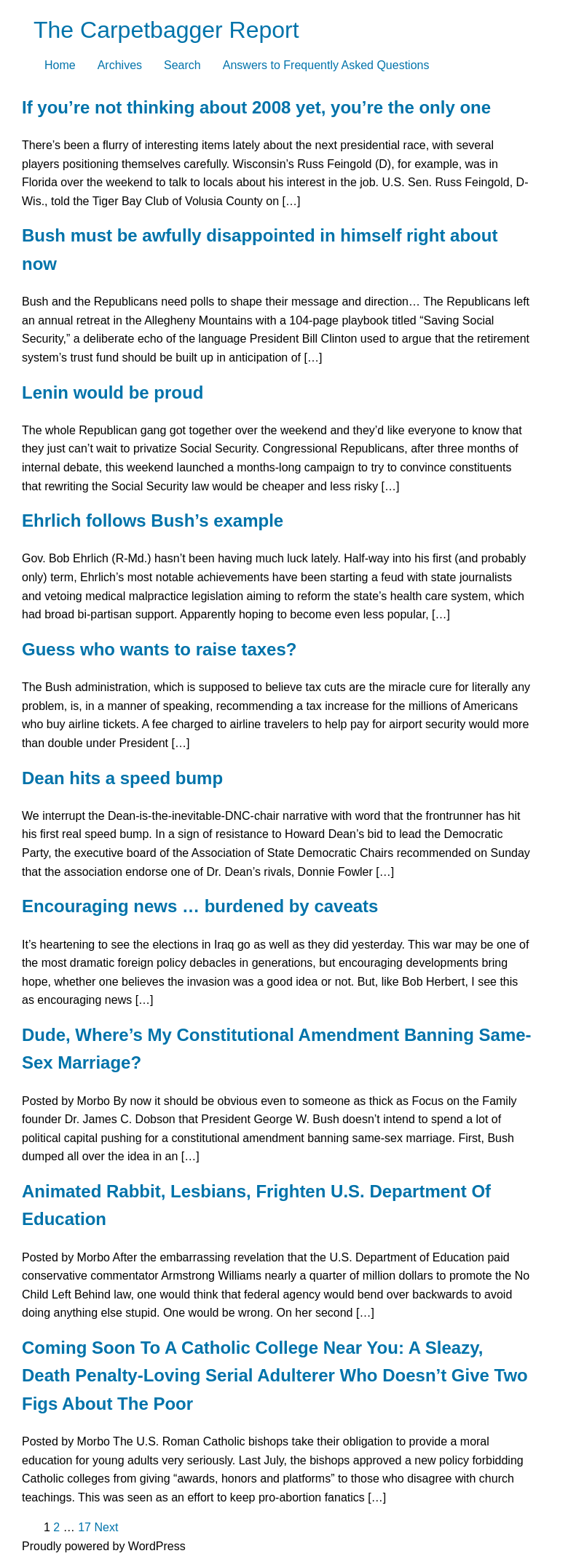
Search (182, 65)
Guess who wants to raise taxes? (159, 649)
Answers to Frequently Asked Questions (326, 65)
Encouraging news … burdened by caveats (200, 906)
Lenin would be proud (112, 392)
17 (84, 1527)
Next (106, 1527)
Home (60, 65)
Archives (120, 65)
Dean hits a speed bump (122, 778)
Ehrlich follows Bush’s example (152, 520)
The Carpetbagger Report (166, 30)
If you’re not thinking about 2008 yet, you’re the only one (256, 107)
